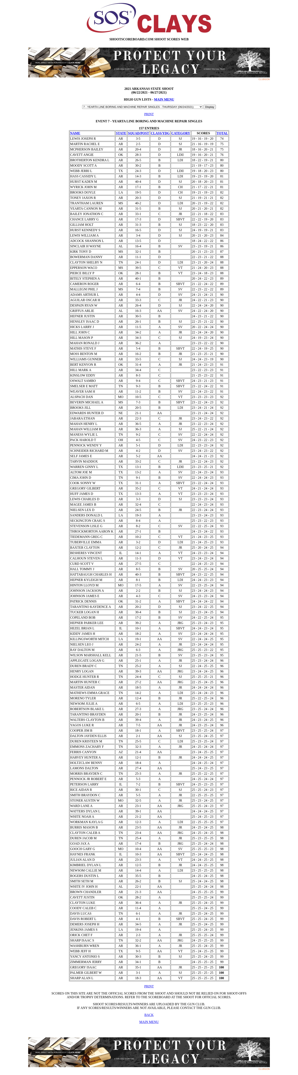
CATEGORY (180, 133)
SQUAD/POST (138, 133)
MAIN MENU (164, 99)
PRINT (149, 114)
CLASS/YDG (160, 133)
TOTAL (222, 133)
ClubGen (264, 79)
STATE (121, 133)
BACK (149, 1015)
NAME (75, 133)
